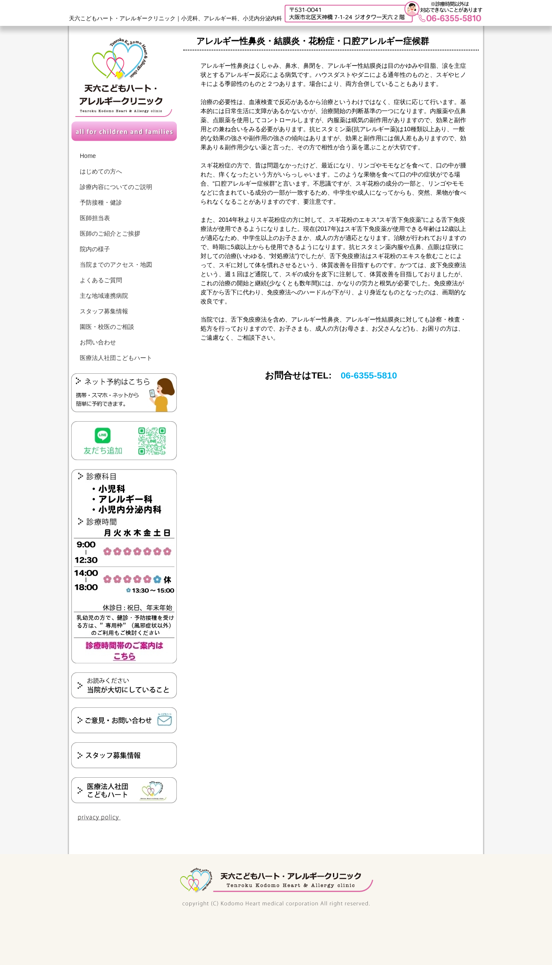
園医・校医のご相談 (107, 326)
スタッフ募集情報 (104, 311)
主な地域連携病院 (104, 295)
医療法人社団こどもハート (116, 357)
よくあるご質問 (101, 280)
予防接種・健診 (101, 202)
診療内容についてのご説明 (116, 186)
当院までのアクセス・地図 (116, 264)
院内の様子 (95, 249)
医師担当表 (95, 217)
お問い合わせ (98, 342)
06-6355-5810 (369, 375)
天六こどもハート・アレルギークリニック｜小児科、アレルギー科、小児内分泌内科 (175, 18)
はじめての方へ (101, 171)
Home (88, 155)
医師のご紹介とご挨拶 (110, 233)
